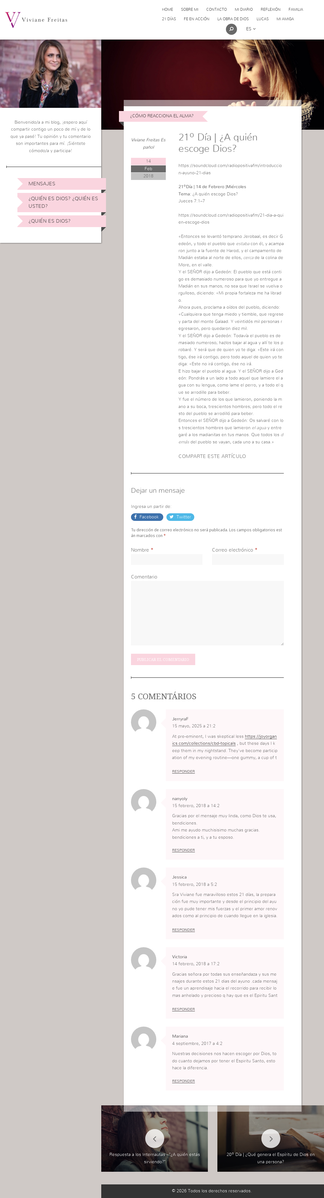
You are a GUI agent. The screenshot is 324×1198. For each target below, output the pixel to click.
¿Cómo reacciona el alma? (162, 116)
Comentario (144, 576)
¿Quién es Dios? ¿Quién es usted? (63, 202)
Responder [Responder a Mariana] (183, 1081)
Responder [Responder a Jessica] (183, 930)
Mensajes (41, 183)
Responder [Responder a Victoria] (183, 1009)
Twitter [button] (183, 517)
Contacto (216, 9)
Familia (296, 9)
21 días (169, 19)
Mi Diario (244, 9)
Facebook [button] (149, 517)
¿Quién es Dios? (49, 221)
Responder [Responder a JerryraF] (183, 771)
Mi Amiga (285, 19)
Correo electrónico (232, 550)
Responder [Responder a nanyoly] (183, 850)
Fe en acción (196, 19)
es (251, 29)
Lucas (263, 19)
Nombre (140, 550)
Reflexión (271, 9)
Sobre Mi (189, 9)
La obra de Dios (233, 19)
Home (167, 9)
